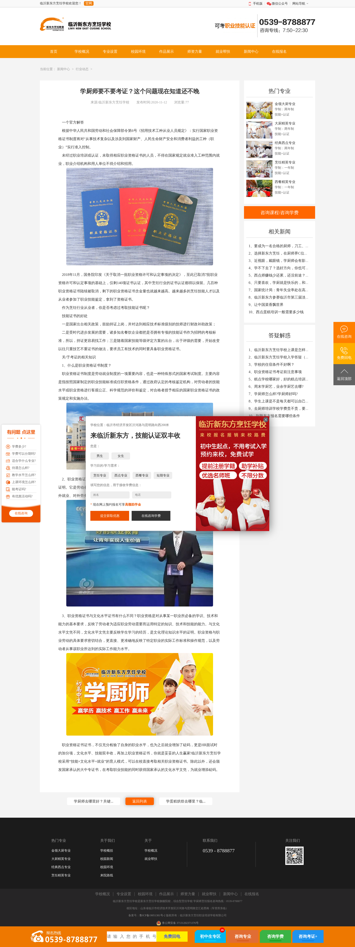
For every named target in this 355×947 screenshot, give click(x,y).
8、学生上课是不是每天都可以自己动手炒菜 (284, 401)
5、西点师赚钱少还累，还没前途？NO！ (281, 275)
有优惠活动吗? (22, 496)
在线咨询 (21, 513)
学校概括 (106, 850)
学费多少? (19, 446)
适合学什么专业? (24, 460)
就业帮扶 (150, 859)
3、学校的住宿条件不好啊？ (271, 364)
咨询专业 (243, 936)
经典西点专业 (61, 867)
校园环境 (106, 867)
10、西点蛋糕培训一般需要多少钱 (276, 312)
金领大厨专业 (61, 850)
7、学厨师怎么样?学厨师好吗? (273, 394)
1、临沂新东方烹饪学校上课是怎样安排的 (282, 350)
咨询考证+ (308, 936)
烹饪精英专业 (61, 875)
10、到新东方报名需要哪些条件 (274, 416)
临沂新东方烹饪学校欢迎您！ (61, 3)
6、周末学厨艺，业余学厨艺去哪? (276, 386)
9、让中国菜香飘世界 (266, 305)
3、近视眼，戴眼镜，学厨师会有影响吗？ (282, 261)
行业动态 (82, 69)
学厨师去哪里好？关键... (93, 801)
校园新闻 (106, 859)
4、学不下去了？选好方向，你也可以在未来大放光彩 (292, 268)
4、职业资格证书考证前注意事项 (275, 372)
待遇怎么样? (20, 468)
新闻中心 (63, 69)
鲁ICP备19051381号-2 (152, 915)
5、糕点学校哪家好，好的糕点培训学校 (281, 379)
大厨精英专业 (61, 859)
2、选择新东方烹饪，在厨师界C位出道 (280, 253)
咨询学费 (275, 936)
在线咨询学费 (151, 516)
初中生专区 (210, 936)
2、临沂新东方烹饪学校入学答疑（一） (281, 357)
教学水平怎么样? (24, 475)
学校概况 (150, 850)
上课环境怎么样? (24, 482)
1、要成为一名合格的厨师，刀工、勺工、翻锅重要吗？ (293, 246)
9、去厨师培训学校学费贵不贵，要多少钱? (283, 408)
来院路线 (106, 875)
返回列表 (139, 801)
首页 (53, 51)
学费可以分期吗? (24, 453)
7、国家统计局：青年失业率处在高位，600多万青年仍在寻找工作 (302, 290)
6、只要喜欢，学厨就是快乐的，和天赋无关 (284, 283)
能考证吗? (19, 489)
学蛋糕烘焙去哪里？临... (185, 801)
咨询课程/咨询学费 (280, 212)
